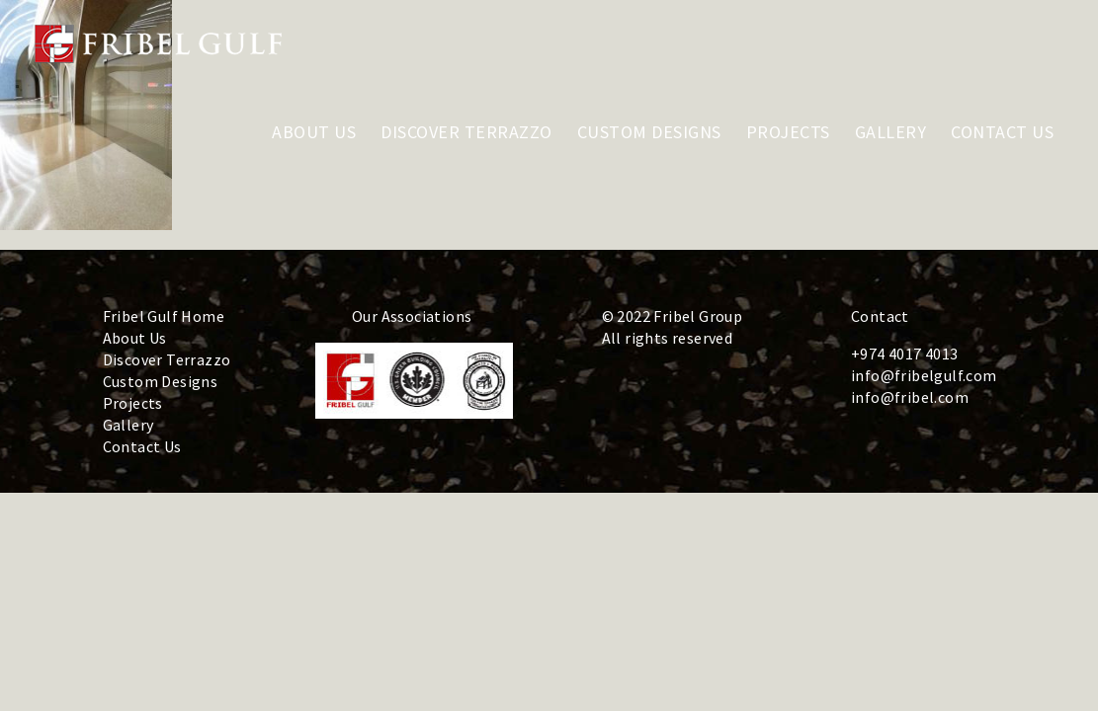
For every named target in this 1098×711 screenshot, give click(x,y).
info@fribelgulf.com (924, 375)
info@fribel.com (910, 397)
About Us (135, 338)
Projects (133, 403)
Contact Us (142, 446)
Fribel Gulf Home (163, 316)
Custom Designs (160, 381)
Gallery (128, 424)
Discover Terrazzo (167, 359)
